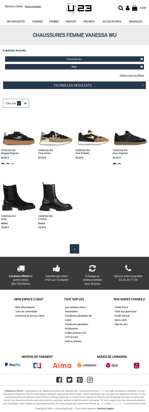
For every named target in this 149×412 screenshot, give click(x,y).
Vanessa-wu (105, 59)
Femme (54, 21)
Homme (37, 21)
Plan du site (121, 324)
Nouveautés (16, 21)
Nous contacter (33, 6)
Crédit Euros (121, 307)
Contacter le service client (29, 315)
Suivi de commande (26, 311)
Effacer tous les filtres (132, 75)
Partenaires (71, 311)
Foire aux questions (126, 311)
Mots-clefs (121, 320)
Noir (107, 67)
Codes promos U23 (75, 332)
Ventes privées (73, 341)
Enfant (71, 21)
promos (89, 21)
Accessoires (112, 21)
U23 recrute (71, 337)
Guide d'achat (122, 315)
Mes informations (25, 307)
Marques (135, 21)
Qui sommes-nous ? (76, 307)
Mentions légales (105, 408)
